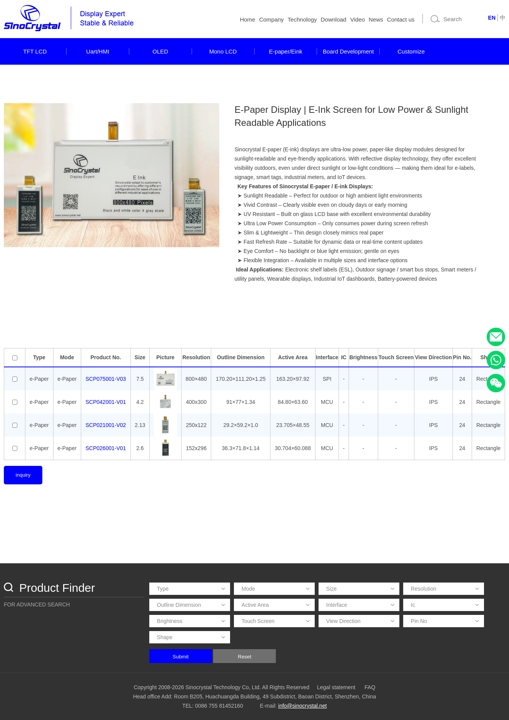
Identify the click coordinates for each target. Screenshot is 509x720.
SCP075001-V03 (105, 379)
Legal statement (336, 687)
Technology (302, 19)
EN (492, 18)
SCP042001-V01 (105, 402)
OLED (160, 51)
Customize (411, 51)
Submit (181, 657)
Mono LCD (223, 51)
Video (357, 19)
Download (334, 19)
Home (247, 19)
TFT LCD (35, 51)
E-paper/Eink (285, 51)
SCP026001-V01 (105, 448)
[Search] (454, 18)
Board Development (348, 51)
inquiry (23, 475)
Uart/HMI (97, 51)
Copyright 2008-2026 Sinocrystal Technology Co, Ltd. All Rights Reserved (221, 687)
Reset (244, 657)
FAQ (370, 687)
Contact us (401, 19)
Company (271, 19)
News (376, 19)
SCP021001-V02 (105, 425)
